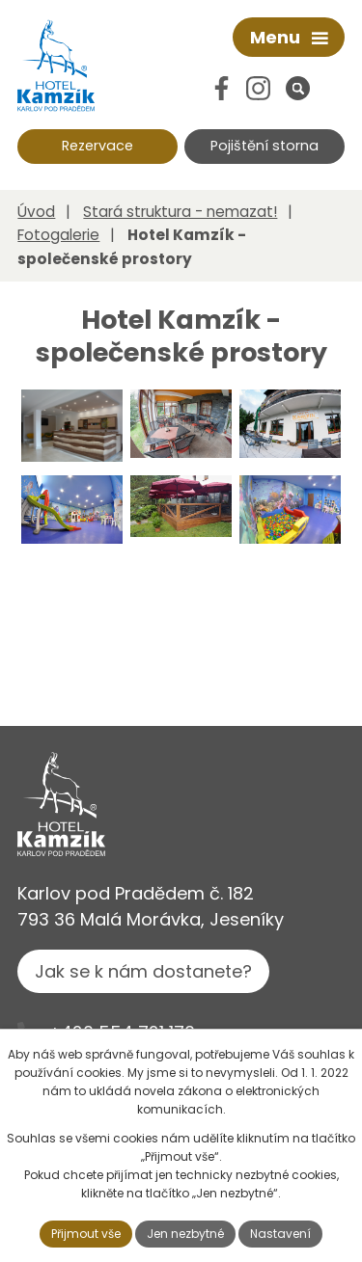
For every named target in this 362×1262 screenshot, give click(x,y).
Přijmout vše (86, 1233)
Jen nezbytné (185, 1233)
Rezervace (97, 145)
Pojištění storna (264, 145)
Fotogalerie (58, 235)
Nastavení (280, 1233)
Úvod (36, 211)
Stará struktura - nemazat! (180, 211)
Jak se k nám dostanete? (143, 971)
